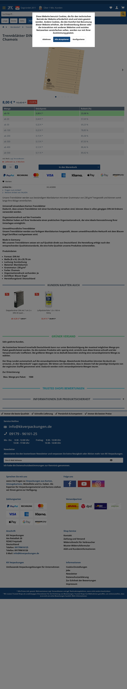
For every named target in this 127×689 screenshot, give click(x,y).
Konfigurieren (79, 39)
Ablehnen (46, 39)
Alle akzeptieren (62, 39)
